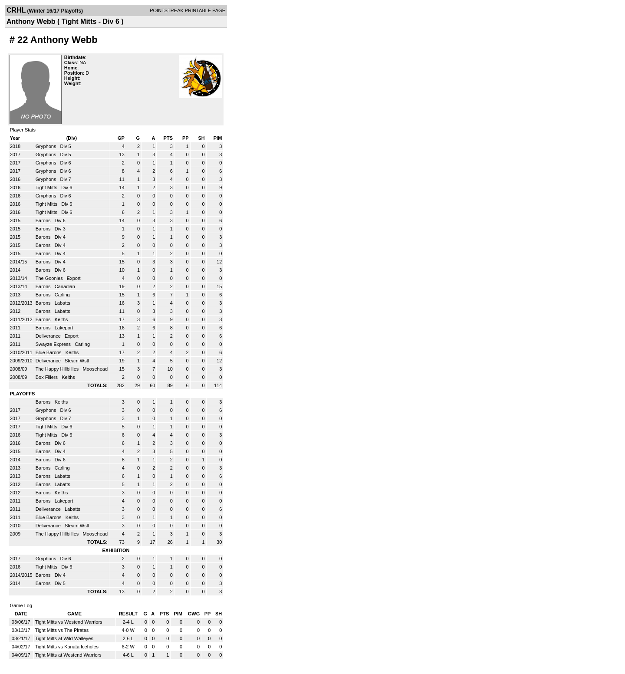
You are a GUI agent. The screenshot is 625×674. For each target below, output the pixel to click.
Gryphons (47, 146)
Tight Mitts (47, 187)
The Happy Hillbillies (58, 369)
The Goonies (50, 278)
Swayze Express (54, 344)
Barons (44, 220)
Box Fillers (47, 377)
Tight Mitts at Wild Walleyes (64, 638)
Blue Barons (49, 352)
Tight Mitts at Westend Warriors (68, 655)
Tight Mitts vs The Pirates (62, 630)
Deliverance (49, 336)
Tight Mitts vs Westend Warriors (68, 622)
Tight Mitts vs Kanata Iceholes (67, 646)
